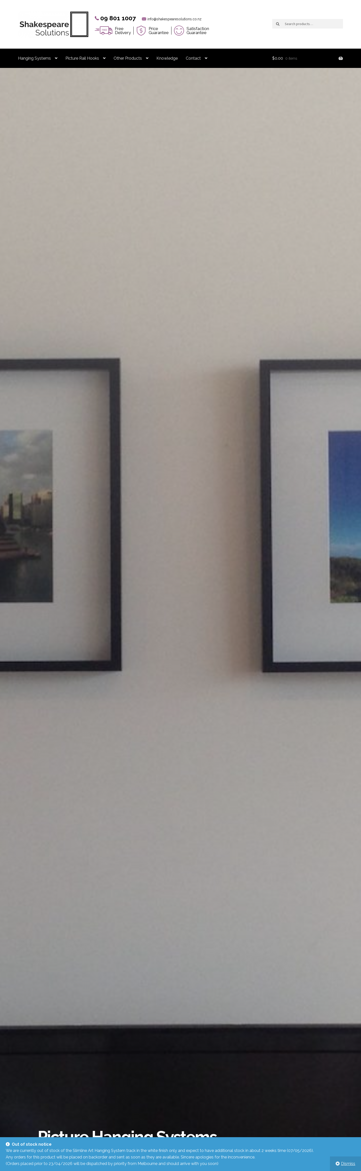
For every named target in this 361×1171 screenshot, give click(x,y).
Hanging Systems (34, 58)
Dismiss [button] (348, 1163)
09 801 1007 (118, 18)
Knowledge (167, 58)
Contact (193, 58)
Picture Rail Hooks (82, 58)
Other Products (128, 58)
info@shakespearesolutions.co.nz (174, 19)
